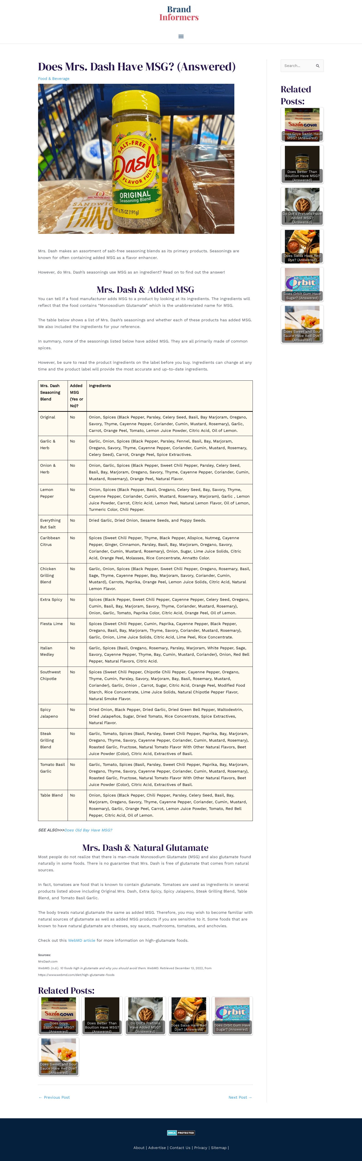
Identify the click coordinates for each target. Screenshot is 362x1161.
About (137, 1146)
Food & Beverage (54, 78)
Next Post (240, 1096)
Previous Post (54, 1096)
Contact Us (179, 1146)
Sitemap (219, 1146)
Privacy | (202, 1146)
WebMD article (83, 939)
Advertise (156, 1146)
